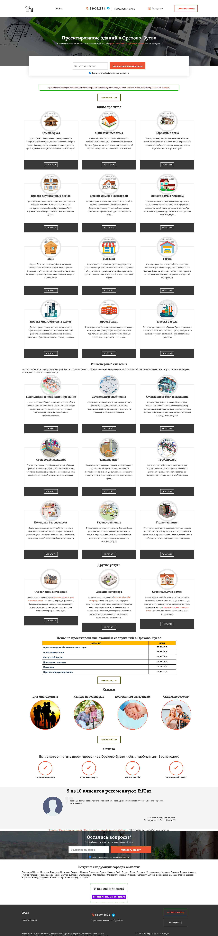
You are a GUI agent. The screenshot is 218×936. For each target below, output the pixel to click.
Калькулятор (156, 8)
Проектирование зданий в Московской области (106, 830)
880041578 (97, 8)
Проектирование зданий (70, 830)
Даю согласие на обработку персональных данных (109, 73)
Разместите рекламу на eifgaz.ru (109, 896)
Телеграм (165, 87)
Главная (53, 830)
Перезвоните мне (124, 8)
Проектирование (29, 920)
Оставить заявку (186, 8)
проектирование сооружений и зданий (126, 43)
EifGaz (25, 912)
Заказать (50, 164)
